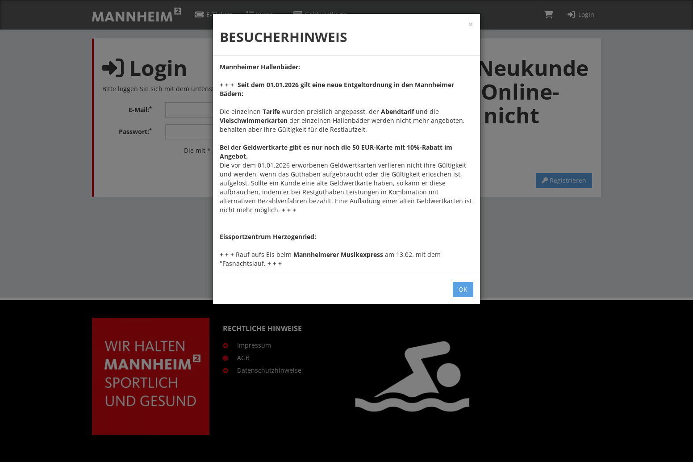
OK (463, 289)
